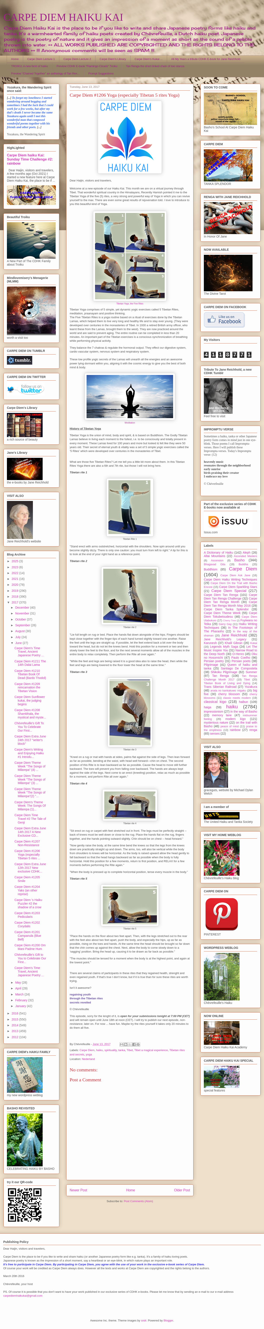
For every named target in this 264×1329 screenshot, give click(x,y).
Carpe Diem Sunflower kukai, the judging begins (29, 700)
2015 (15, 1019)
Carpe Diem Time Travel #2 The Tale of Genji (30, 818)
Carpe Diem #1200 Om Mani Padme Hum (30, 947)
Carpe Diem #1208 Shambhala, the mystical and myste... (30, 713)
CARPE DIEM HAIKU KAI (63, 17)
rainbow (235, 730)
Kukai (253, 643)
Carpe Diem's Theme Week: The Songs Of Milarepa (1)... (30, 805)
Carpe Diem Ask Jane (235, 575)
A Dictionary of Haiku (218, 552)
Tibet (130, 1050)
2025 (15, 561)
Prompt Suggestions (101, 73)
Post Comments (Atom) (138, 1201)
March (19, 994)
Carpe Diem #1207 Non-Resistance (27, 843)
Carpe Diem (87, 1050)
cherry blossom (229, 694)
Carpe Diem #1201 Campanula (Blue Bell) (27, 935)
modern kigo (235, 719)
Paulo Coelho (240, 657)
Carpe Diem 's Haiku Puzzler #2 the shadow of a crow (28, 903)
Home (15, 59)
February (21, 1000)
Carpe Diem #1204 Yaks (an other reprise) (27, 890)
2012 (15, 1037)
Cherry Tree (229, 620)
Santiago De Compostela (239, 668)
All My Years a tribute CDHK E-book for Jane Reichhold (205, 59)
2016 (15, 1013)
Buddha (243, 564)
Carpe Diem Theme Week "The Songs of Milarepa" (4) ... (29, 766)
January (21, 1006)
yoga (89, 1054)
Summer (251, 672)
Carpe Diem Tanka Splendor (226, 609)
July (18, 637)
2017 (15, 602)
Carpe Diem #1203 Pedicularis (27, 914)
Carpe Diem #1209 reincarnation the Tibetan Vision (27, 687)
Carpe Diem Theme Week (222, 613)
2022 (15, 573)
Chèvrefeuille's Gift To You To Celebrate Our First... (29, 726)
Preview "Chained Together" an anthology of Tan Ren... (45, 73)
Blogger (168, 1320)
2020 (15, 584)
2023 (15, 567)
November (22, 613)
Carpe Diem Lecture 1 (41, 59)
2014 (15, 1025)
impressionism (213, 711)
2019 (15, 590)
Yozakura (251, 686)
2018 (15, 596)
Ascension (217, 560)
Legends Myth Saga (224, 646)
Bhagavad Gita (214, 564)
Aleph (247, 552)
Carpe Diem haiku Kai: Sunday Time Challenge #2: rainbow (30, 159)
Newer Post (78, 1190)
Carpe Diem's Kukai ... (149, 59)
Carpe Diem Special (228, 591)
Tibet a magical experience (151, 1050)
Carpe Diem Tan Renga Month (230, 600)
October (21, 619)
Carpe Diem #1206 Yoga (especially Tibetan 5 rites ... (27, 854)
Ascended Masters (245, 556)
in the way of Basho (243, 711)
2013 (15, 1031)
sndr (143, 1320)
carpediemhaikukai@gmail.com (22, 1295)
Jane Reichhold (234, 635)
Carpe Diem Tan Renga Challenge (230, 596)
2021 (15, 579)
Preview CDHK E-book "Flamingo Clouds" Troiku (86, 66)
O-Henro (238, 654)
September (23, 625)
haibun (243, 702)
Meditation (130, 423)
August (20, 631)
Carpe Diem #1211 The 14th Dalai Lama (30, 663)
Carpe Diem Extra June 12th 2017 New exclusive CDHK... (30, 867)
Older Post (182, 1190)
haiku (99, 1050)
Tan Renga (220, 675)
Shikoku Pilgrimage (224, 672)
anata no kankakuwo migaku (228, 690)
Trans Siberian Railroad (220, 686)
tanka (121, 1050)
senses (215, 733)
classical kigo (215, 702)
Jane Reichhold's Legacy (225, 639)
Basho (239, 560)
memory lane (222, 715)
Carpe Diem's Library (113, 59)
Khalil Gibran (233, 643)
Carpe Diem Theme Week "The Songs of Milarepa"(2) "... (29, 792)
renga (253, 730)
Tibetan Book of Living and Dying (227, 683)
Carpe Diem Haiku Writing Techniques (230, 579)
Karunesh (210, 643)
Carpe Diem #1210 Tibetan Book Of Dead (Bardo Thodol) (30, 674)
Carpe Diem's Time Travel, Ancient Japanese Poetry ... (29, 651)
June (19, 643)
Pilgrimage (211, 664)
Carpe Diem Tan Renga (221, 595)
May (18, 982)
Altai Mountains (214, 556)
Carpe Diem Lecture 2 (77, 59)
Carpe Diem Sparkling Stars (238, 587)
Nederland (88, 1059)
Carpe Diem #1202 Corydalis (27, 924)
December (22, 607)
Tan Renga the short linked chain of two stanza (155, 66)
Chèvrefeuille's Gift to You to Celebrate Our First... (30, 958)
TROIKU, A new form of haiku (29, 66)
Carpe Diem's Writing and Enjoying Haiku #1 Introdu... (29, 753)
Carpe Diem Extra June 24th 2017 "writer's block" (30, 740)
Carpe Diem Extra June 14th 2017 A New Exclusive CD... (30, 832)
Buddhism (210, 569)
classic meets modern (237, 697)
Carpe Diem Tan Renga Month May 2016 (230, 603)
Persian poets (241, 661)
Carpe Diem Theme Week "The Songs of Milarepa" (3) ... (29, 779)
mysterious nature (216, 722)
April (18, 988)
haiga (207, 707)
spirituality (110, 1050)
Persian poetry (214, 661)
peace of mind (230, 726)
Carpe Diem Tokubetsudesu (230, 614)
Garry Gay (225, 624)
